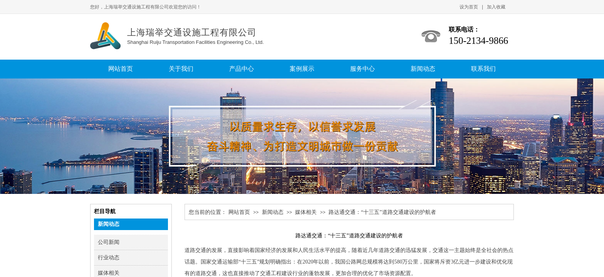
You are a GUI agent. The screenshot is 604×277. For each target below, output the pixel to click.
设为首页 (469, 7)
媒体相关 (306, 212)
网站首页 (239, 212)
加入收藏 (496, 7)
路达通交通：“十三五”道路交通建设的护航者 (382, 212)
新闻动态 (273, 212)
